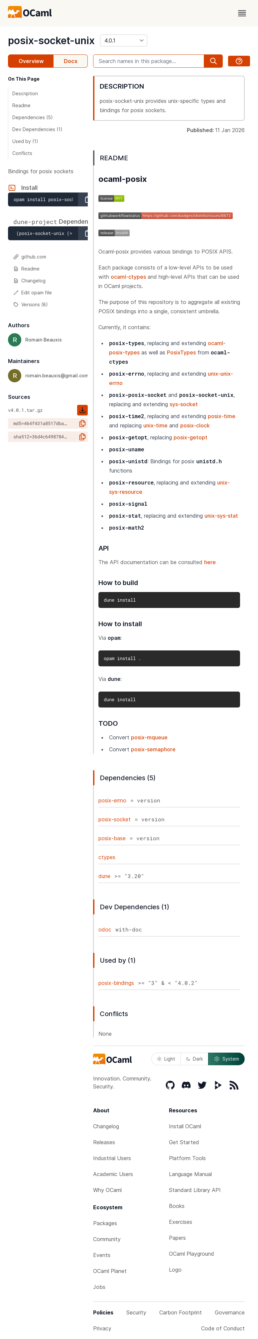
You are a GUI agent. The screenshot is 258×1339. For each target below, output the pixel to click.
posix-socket (114, 819)
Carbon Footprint (180, 1312)
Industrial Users (112, 1158)
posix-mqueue (149, 737)
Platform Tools (187, 1158)
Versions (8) (30, 304)
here (210, 562)
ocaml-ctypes (128, 276)
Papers (177, 1237)
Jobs (99, 1287)
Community (107, 1239)
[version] (123, 40)
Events (101, 1255)
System (226, 1059)
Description (25, 93)
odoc (104, 929)
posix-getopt (190, 437)
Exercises (180, 1222)
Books (177, 1206)
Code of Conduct (223, 1328)
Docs (70, 61)
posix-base (112, 838)
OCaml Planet (110, 1271)
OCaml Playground (191, 1253)
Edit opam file (32, 292)
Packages (105, 1223)
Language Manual (190, 1174)
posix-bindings (116, 983)
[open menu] (242, 13)
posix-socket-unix (51, 40)
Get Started (184, 1142)
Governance (230, 1312)
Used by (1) (25, 141)
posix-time (221, 416)
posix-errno (112, 800)
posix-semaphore (153, 749)
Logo (175, 1269)
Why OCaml (107, 1190)
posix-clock (195, 425)
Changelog (29, 280)
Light (166, 1059)
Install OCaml (185, 1126)
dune (104, 876)
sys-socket (184, 404)
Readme (21, 105)
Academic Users (113, 1174)
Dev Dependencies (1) (37, 129)
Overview (31, 61)
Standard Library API (195, 1190)
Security (136, 1312)
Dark (194, 1059)
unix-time (155, 425)
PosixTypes (181, 352)
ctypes (106, 857)
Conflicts (22, 153)
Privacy (102, 1328)
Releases (104, 1142)
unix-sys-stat (221, 515)
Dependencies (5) (32, 117)
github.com (29, 257)
